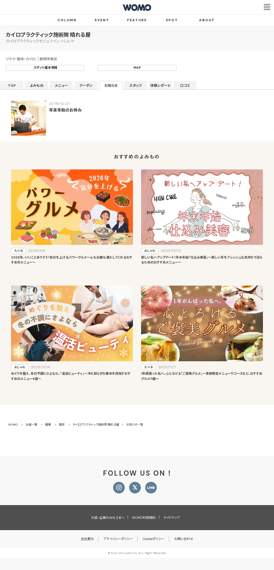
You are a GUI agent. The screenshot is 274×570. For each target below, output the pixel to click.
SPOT (172, 20)
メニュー (61, 85)
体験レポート (160, 85)
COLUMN (67, 20)
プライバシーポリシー (118, 539)
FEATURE (137, 20)
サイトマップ (171, 518)
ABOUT (207, 20)
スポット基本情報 (45, 68)
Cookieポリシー (153, 539)
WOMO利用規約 (144, 518)
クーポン (86, 85)
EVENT (102, 20)
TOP (12, 85)
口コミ (185, 85)
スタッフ (135, 85)
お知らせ (110, 85)
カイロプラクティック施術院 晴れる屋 (48, 34)
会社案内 (87, 539)
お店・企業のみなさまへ (107, 518)
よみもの (36, 85)
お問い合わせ (183, 539)
